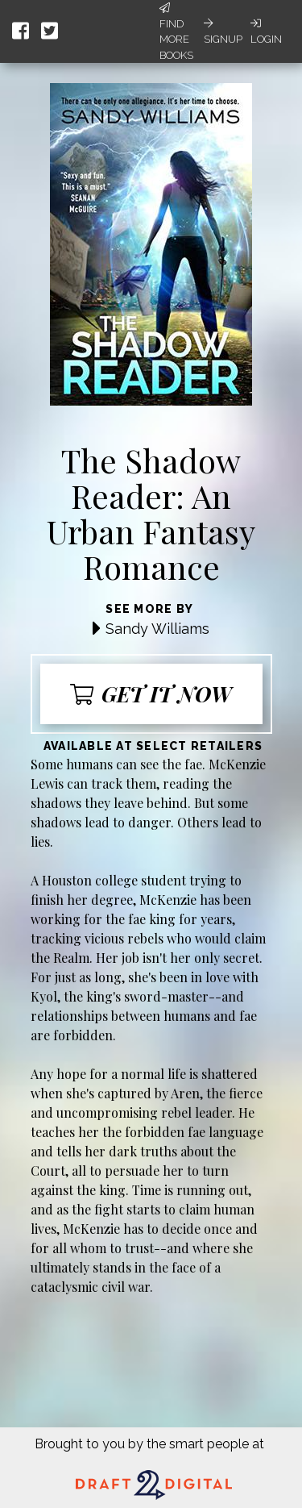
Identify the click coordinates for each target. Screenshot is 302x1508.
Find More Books (176, 31)
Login (266, 31)
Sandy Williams (157, 628)
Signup (223, 31)
